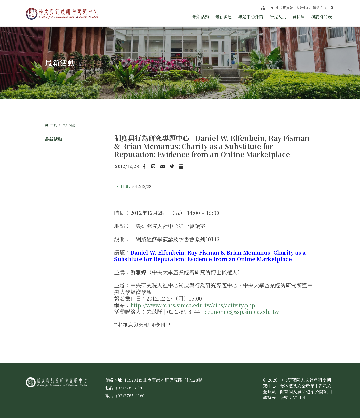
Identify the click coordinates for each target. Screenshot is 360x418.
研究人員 (277, 16)
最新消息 (223, 16)
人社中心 (303, 7)
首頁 (51, 125)
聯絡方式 (320, 7)
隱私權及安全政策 (297, 386)
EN (270, 7)
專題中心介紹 (250, 16)
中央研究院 (284, 7)
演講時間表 (321, 16)
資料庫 (298, 16)
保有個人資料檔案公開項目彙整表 (297, 394)
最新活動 (200, 16)
